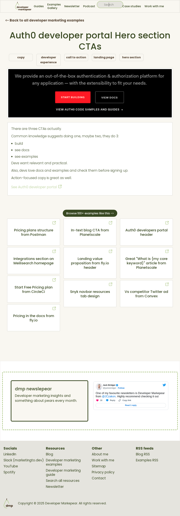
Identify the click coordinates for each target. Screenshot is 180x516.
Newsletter (72, 6)
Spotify (9, 472)
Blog (49, 454)
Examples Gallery (54, 6)
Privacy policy (103, 472)
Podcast (89, 6)
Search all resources (62, 481)
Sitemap (99, 466)
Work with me (154, 6)
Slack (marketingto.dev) (24, 460)
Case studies (131, 6)
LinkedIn (10, 454)
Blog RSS (143, 454)
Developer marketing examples (63, 462)
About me (100, 454)
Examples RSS (147, 460)
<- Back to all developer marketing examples (44, 20)
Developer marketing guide (63, 472)
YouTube (11, 466)
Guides (39, 6)
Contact (99, 478)
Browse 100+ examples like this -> (90, 213)
